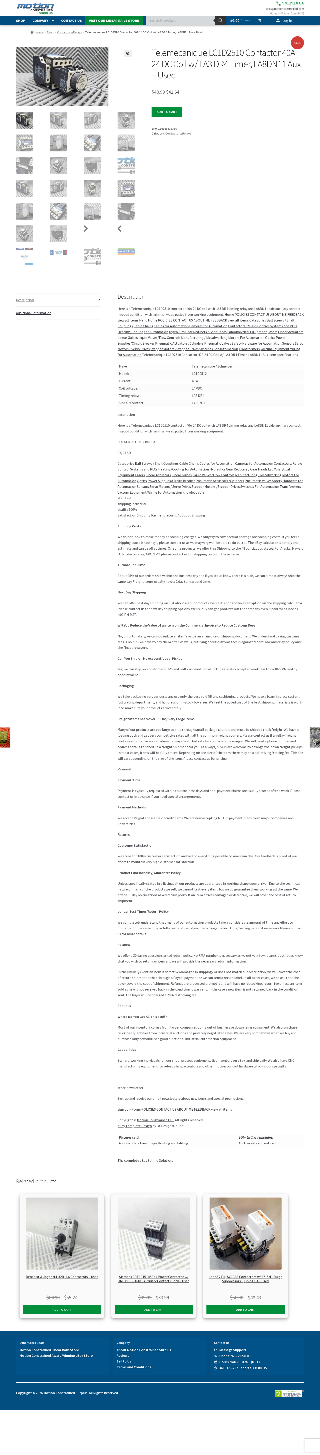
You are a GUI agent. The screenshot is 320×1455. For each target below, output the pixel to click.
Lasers (272, 336)
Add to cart (167, 116)
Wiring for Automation (164, 496)
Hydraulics (177, 336)
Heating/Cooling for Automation (143, 336)
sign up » (124, 1113)
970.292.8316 (281, 4)
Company (40, 25)
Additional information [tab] (33, 317)
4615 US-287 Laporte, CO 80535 (243, 1372)
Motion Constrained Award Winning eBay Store (56, 1359)
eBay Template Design (135, 1130)
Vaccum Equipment (275, 353)
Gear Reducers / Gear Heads (206, 336)
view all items (128, 324)
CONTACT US (260, 318)
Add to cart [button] (62, 1314)
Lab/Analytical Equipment (247, 336)
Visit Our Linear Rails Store (114, 25)
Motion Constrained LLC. (155, 1124)
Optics (270, 341)
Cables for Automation (171, 330)
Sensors (288, 347)
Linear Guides (128, 341)
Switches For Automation (218, 353)
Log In (287, 25)
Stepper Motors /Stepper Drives (174, 353)
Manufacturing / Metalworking (204, 341)
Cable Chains (143, 330)
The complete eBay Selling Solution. (145, 1164)
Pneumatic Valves (217, 347)
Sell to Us (124, 1365)
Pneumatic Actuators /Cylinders (179, 347)
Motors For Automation (246, 341)
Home (39, 37)
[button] (128, 58)
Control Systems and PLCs (277, 330)
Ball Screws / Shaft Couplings (157, 467)
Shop (20, 25)
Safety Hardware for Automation (257, 347)
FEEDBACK (295, 318)
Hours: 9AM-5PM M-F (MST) (239, 1366)
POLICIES (242, 318)
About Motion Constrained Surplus (144, 1354)
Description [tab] (25, 304)
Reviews (123, 1359)
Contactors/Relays (69, 37)
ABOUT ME (278, 318)
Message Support (232, 1354)
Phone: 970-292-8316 (235, 1360)
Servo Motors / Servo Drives (170, 490)
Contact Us (71, 25)
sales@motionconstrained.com (280, 11)
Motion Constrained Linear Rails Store (49, 1354)
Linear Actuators (290, 336)
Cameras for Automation (208, 330)
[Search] (220, 25)
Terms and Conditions (134, 1371)
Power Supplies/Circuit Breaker (171, 485)
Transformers (249, 353)
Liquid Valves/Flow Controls (159, 341)
